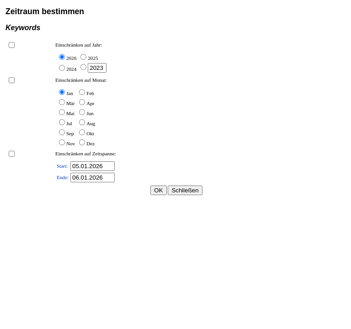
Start (61, 166)
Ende (62, 177)
